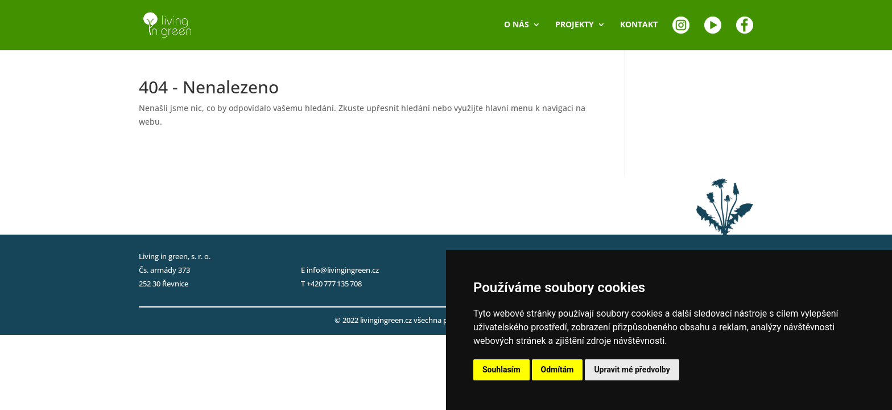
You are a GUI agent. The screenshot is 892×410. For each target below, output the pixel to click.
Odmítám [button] (557, 369)
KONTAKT (639, 25)
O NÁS (516, 25)
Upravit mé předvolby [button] (632, 369)
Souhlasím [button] (501, 369)
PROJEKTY (574, 25)
